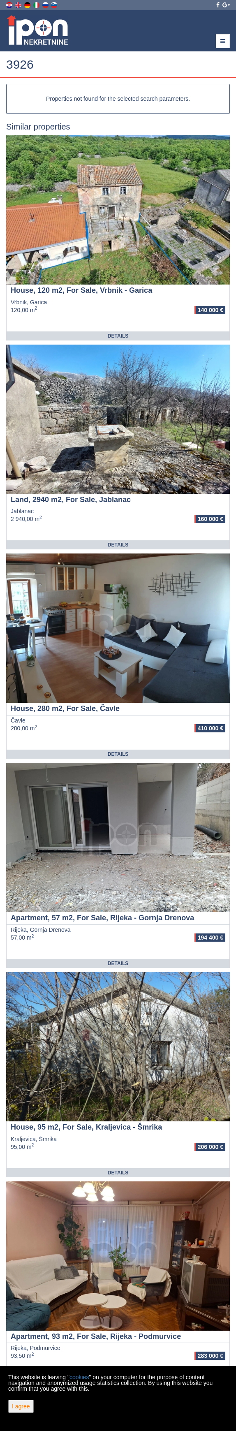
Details (118, 336)
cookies (79, 1377)
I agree (21, 1406)
